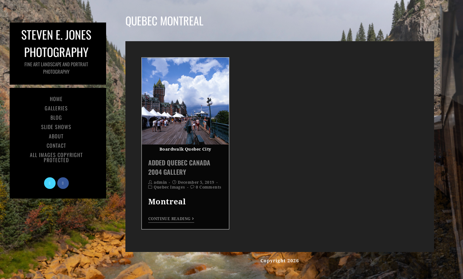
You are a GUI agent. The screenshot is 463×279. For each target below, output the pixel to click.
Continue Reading (171, 219)
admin (160, 182)
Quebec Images (169, 187)
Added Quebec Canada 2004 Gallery (179, 167)
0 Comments (208, 187)
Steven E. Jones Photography (56, 50)
